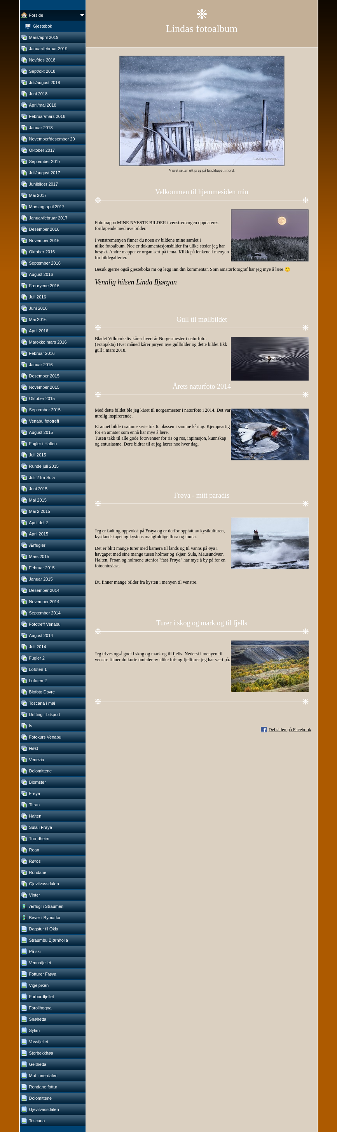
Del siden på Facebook (290, 729)
